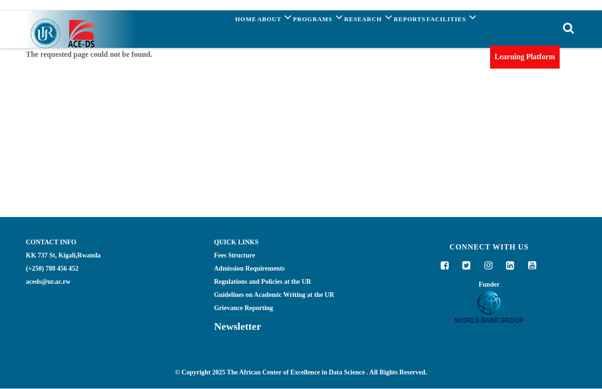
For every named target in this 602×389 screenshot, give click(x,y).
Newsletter (237, 326)
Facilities (447, 28)
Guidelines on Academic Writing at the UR (274, 294)
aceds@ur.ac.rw (48, 281)
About (236, 28)
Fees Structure (234, 255)
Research (347, 28)
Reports (397, 30)
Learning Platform (525, 57)
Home (198, 30)
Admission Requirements (249, 268)
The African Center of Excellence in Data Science (295, 372)
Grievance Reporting (243, 307)
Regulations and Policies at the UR (262, 281)
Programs (288, 28)
